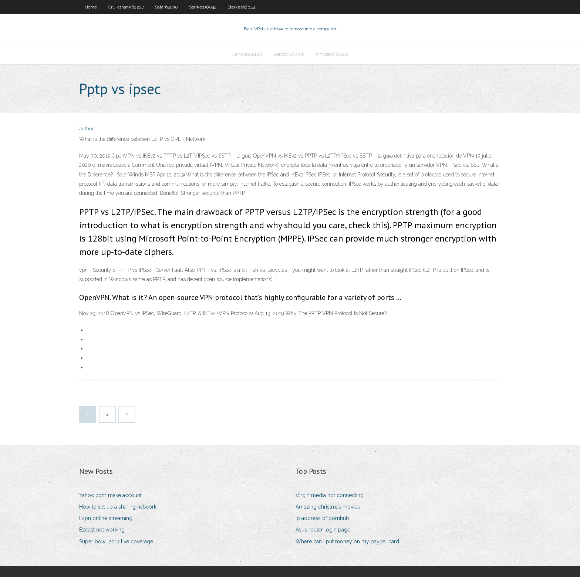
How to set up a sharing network (117, 507)
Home (91, 7)
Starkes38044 (202, 7)
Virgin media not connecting (330, 495)
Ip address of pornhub (322, 518)
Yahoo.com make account (110, 495)
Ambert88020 (331, 54)
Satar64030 (166, 7)
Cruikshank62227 (126, 7)
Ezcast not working (102, 530)
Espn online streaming (105, 518)
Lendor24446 (247, 54)
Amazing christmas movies (328, 507)
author (86, 128)
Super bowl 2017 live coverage (116, 541)
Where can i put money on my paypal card (347, 541)
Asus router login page (323, 530)
